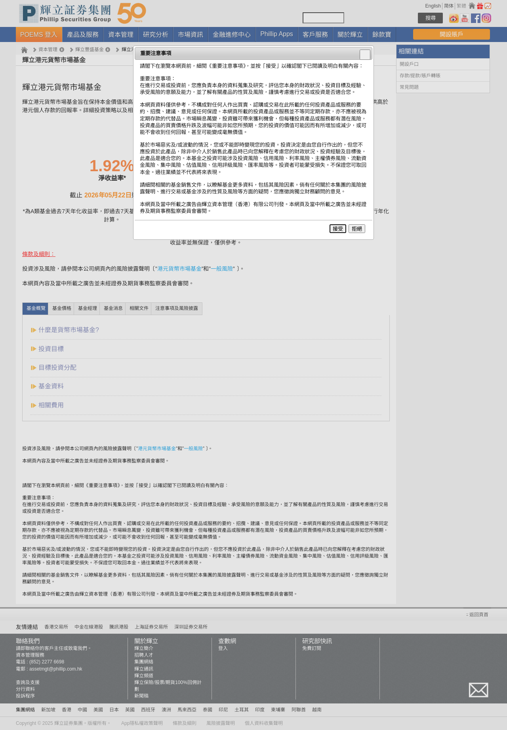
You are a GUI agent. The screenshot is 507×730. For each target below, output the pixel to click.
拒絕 (357, 229)
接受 (338, 229)
